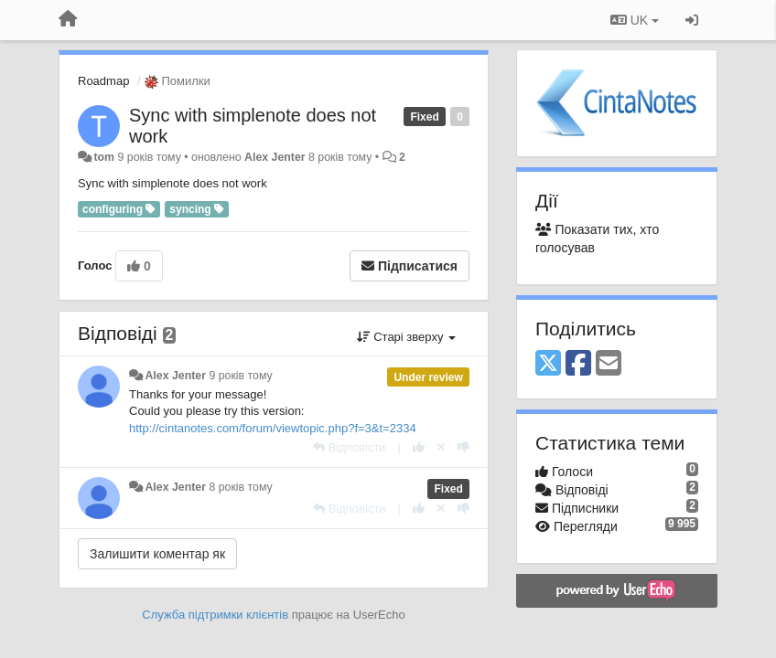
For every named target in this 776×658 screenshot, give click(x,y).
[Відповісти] (349, 447)
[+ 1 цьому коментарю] (419, 447)
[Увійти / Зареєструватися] (691, 20)
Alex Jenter (275, 157)
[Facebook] (578, 364)
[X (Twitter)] (548, 364)
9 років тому (240, 375)
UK (634, 20)
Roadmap (103, 81)
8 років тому (240, 487)
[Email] (608, 364)
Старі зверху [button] (406, 337)
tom (103, 157)
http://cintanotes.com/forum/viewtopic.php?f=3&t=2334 (272, 428)
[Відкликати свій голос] (441, 447)
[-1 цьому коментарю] (463, 447)
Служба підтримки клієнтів (215, 614)
